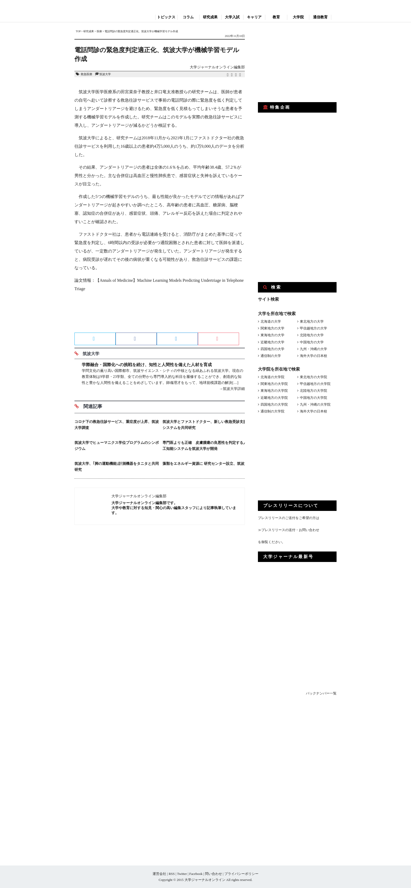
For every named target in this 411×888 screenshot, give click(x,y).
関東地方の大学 (272, 328)
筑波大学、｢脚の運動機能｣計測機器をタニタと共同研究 (116, 467)
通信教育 (320, 17)
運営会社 (159, 874)
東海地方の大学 (272, 335)
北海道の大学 (271, 321)
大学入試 (232, 17)
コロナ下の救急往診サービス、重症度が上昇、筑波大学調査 (116, 425)
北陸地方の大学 (312, 335)
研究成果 (210, 17)
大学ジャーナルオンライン (205, 880)
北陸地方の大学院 (313, 391)
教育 (276, 17)
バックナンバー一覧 (321, 693)
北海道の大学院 (272, 377)
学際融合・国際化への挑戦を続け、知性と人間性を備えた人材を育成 (147, 364)
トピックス (166, 17)
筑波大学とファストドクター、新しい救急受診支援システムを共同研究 (205, 425)
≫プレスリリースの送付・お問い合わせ (288, 530)
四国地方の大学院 (274, 404)
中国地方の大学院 (313, 398)
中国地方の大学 (312, 342)
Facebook (196, 874)
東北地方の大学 (312, 321)
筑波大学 (105, 74)
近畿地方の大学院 (274, 398)
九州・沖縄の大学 (313, 349)
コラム (188, 17)
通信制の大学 (271, 356)
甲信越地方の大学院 (315, 384)
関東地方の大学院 (274, 384)
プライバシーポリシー (241, 874)
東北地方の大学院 (313, 377)
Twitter (182, 874)
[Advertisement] (160, 314)
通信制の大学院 (272, 411)
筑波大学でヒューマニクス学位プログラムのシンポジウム (116, 446)
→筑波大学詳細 (232, 389)
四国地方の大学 (272, 349)
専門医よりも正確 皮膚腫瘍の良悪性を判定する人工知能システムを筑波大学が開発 (205, 446)
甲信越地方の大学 (313, 328)
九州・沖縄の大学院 (315, 404)
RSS (172, 874)
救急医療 (86, 74)
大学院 (298, 17)
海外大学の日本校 (313, 356)
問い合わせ (213, 874)
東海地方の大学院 (274, 391)
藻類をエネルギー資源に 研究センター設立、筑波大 (205, 464)
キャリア (254, 17)
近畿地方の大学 (272, 342)
